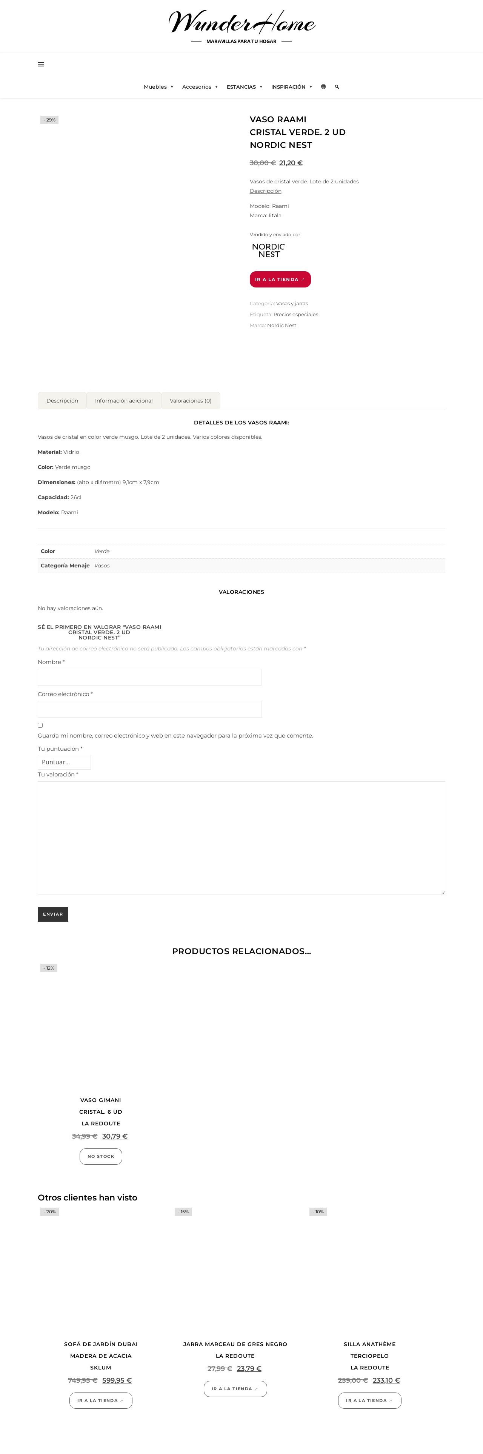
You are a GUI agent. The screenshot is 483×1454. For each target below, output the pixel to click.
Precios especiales (296, 314)
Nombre (51, 638)
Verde (101, 527)
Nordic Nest (281, 325)
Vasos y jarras (292, 303)
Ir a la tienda (277, 279)
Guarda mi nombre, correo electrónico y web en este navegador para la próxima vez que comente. (175, 711)
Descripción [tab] (62, 376)
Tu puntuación (60, 725)
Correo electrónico (65, 670)
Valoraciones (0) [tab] (191, 376)
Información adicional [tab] (124, 376)
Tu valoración (58, 750)
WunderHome (242, 22)
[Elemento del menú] (337, 86)
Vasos (102, 541)
